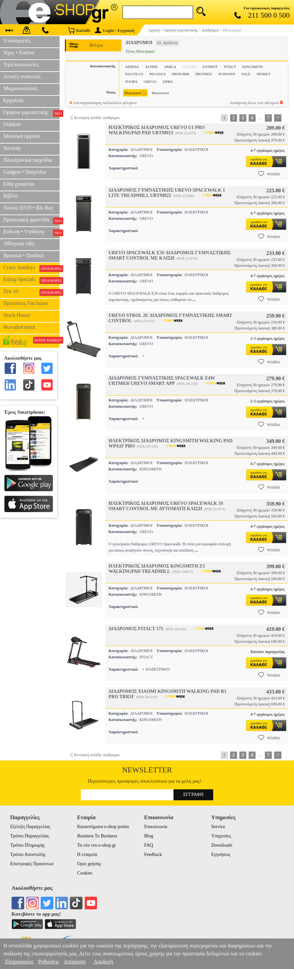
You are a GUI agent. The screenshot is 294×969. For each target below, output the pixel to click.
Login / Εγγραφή (114, 30)
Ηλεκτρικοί (135, 93)
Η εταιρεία (87, 854)
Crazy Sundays (31, 268)
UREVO (150, 82)
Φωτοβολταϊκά (19, 327)
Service (218, 826)
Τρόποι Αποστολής (28, 854)
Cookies (84, 873)
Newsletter (147, 770)
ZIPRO (168, 82)
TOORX (131, 82)
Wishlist (269, 174)
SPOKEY (264, 74)
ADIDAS (132, 67)
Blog (148, 835)
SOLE (246, 74)
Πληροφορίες (19, 961)
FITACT (230, 67)
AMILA (170, 67)
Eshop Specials (31, 280)
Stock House (16, 315)
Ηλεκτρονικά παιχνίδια (27, 160)
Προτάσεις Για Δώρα (25, 303)
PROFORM (180, 74)
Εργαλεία (13, 100)
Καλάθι (79, 30)
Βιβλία (10, 196)
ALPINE (151, 67)
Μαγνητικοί (160, 93)
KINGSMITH (252, 67)
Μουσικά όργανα (21, 136)
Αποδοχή (103, 961)
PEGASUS (157, 74)
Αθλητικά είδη (18, 243)
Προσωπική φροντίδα (31, 220)
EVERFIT (210, 67)
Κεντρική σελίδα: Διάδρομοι (97, 117)
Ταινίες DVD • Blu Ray (28, 208)
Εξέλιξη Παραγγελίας (30, 826)
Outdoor (12, 124)
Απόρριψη (74, 961)
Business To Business (97, 835)
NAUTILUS (134, 74)
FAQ (148, 845)
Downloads (221, 845)
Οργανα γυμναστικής (31, 113)
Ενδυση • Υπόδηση (31, 232)
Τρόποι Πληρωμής (27, 845)
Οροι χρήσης (89, 863)
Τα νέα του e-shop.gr (96, 845)
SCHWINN (226, 74)
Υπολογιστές (17, 40)
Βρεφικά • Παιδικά (23, 255)
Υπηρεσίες (221, 835)
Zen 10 (31, 292)
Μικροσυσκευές (20, 88)
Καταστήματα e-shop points (103, 826)
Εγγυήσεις (220, 854)
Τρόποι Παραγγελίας (29, 835)
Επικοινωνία (155, 826)
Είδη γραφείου (18, 184)
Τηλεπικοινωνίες (21, 64)
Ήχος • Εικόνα (18, 52)
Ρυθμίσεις (48, 961)
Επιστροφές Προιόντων (32, 863)
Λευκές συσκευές (21, 76)
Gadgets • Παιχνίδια (24, 172)
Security (12, 148)
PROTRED (203, 74)
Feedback (153, 854)
